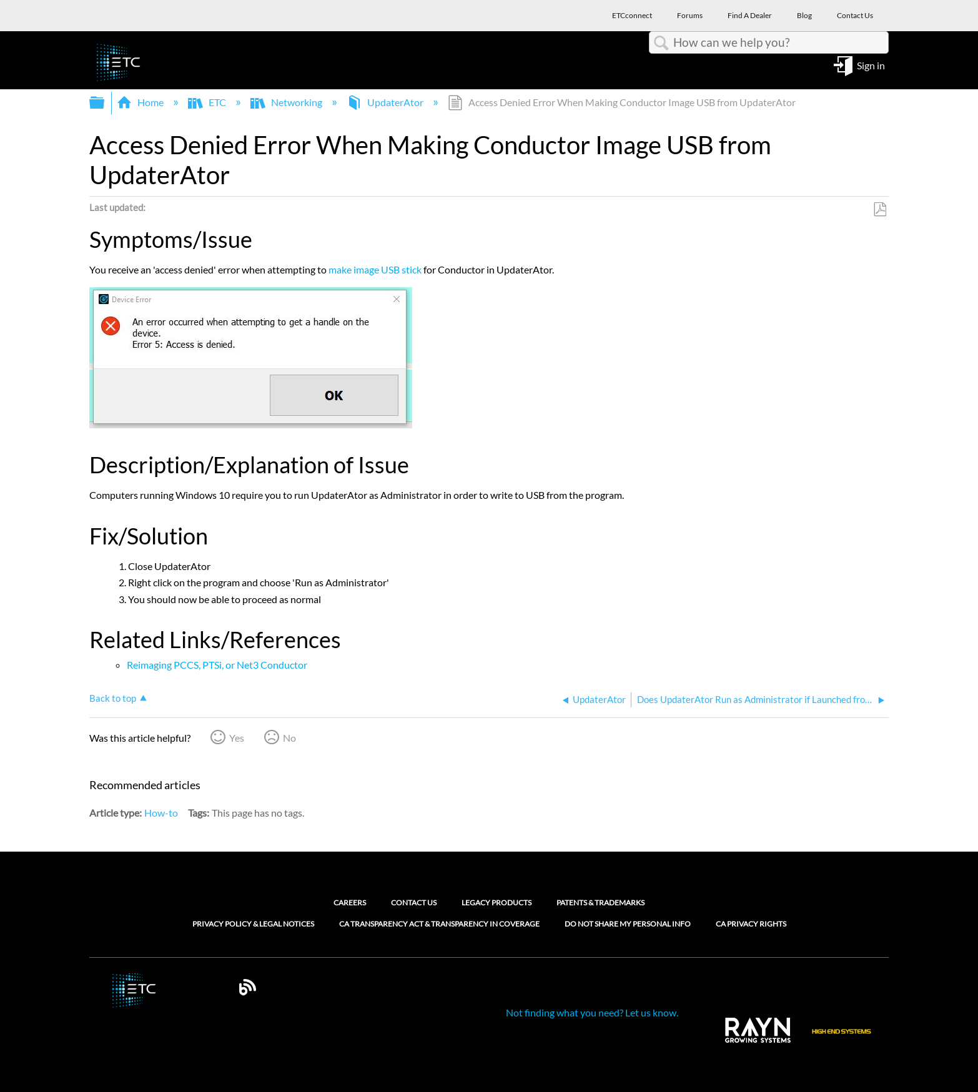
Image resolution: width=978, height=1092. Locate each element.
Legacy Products (496, 902)
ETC (208, 102)
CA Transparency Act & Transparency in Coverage (439, 924)
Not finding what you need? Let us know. (592, 1012)
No (289, 738)
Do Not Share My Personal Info (628, 924)
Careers (349, 902)
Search (661, 43)
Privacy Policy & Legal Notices (253, 924)
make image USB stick (375, 269)
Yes (236, 738)
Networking (287, 102)
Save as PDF (879, 209)
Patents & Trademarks (600, 902)
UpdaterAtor (386, 102)
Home (141, 102)
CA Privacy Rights (751, 924)
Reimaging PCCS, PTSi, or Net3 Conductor (217, 665)
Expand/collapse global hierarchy (105, 103)
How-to (161, 813)
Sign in (871, 65)
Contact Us (414, 902)
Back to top (112, 698)
